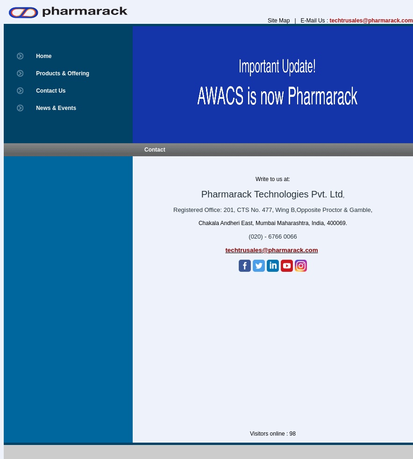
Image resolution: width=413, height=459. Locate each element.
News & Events (56, 108)
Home (43, 56)
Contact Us (50, 90)
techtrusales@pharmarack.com (371, 20)
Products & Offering (62, 73)
